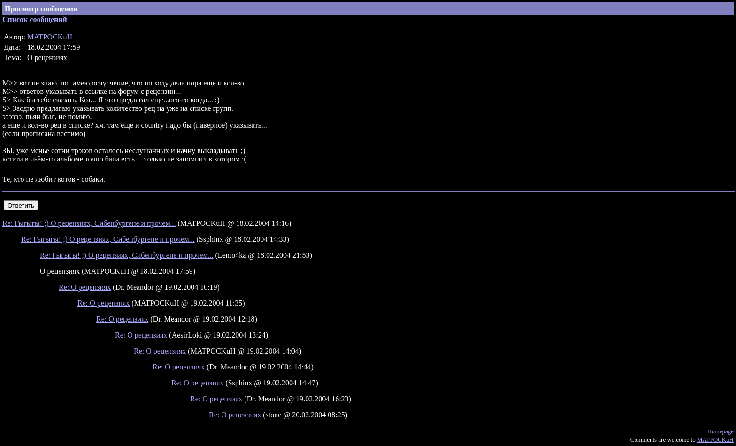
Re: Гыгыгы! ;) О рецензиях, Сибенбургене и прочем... (89, 223)
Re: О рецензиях (85, 287)
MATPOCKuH (49, 37)
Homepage (720, 431)
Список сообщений (34, 19)
